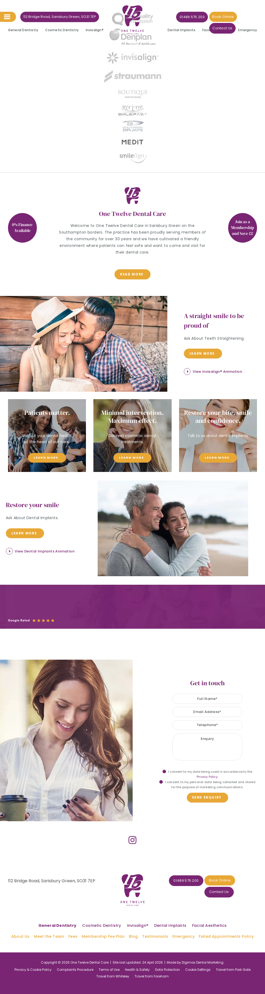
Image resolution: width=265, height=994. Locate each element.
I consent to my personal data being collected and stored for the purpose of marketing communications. (207, 782)
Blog (133, 924)
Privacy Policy (207, 774)
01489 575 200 (185, 16)
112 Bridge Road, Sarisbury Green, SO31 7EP (59, 16)
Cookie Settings (198, 957)
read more (132, 274)
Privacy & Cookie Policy (33, 957)
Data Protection (167, 957)
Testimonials (155, 924)
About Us (22, 924)
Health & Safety (137, 957)
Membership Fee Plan (104, 924)
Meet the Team (50, 924)
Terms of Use (109, 957)
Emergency (247, 30)
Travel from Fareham (152, 964)
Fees (73, 924)
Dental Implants (181, 30)
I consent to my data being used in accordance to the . (207, 772)
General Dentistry (23, 30)
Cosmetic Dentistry (62, 30)
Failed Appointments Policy (225, 924)
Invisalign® (95, 30)
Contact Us (244, 16)
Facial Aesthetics (216, 30)
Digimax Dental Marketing (202, 950)
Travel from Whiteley (112, 964)
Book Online (216, 16)
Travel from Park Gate (233, 957)
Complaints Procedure (75, 957)
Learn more (201, 352)
